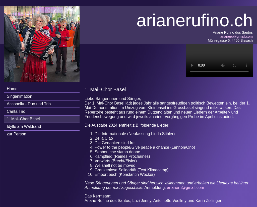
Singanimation (19, 96)
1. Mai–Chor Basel (23, 119)
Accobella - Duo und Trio (29, 104)
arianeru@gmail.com (236, 36)
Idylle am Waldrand (24, 126)
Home (12, 89)
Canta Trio (16, 111)
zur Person (16, 134)
